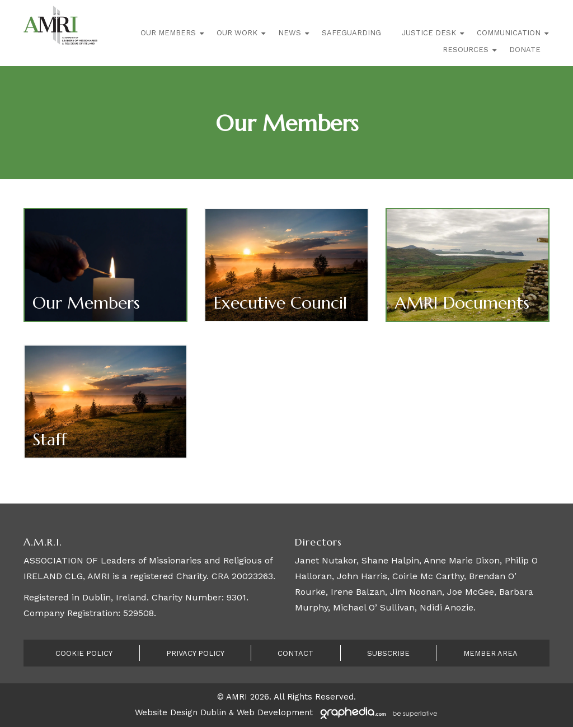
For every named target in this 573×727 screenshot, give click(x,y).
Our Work (237, 33)
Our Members (168, 33)
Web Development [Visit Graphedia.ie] (275, 712)
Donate (525, 49)
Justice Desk (429, 33)
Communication (509, 33)
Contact (295, 653)
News (289, 33)
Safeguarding (351, 33)
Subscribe (388, 653)
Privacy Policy (195, 653)
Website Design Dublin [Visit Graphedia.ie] (180, 712)
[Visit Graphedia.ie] (377, 712)
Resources (466, 49)
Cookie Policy (83, 653)
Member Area (490, 653)
